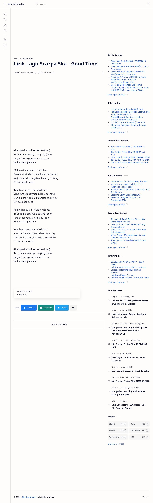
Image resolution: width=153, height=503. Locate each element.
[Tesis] (137, 387)
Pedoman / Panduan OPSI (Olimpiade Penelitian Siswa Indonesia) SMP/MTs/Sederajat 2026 (128, 80)
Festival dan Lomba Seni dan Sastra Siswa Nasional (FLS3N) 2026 (130, 113)
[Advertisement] (59, 32)
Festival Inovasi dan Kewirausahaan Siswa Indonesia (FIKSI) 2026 (127, 118)
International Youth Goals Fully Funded (129, 181)
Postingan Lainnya (116, 94)
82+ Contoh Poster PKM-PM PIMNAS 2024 (130, 160)
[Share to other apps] (73, 308)
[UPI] (139, 437)
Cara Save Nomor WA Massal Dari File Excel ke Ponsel (128, 406)
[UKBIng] (126, 296)
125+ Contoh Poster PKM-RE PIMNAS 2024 (130, 157)
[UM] (132, 296)
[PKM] (138, 340)
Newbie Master (16, 4)
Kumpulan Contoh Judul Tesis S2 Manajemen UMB (128, 393)
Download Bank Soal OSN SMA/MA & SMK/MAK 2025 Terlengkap (128, 73)
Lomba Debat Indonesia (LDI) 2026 (127, 109)
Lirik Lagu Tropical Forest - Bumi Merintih (128, 359)
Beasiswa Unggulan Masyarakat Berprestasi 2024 (125, 198)
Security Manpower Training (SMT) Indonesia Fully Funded (127, 185)
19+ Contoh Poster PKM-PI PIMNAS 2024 (129, 162)
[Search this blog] (57, 4)
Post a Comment (59, 324)
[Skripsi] (118, 424)
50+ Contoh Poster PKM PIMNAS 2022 (130, 381)
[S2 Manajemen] (128, 387)
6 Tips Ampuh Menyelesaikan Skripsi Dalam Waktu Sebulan (128, 236)
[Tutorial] (123, 401)
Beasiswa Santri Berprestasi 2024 (126, 194)
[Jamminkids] (127, 310)
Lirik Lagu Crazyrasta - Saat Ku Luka (130, 370)
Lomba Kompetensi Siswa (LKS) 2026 (128, 122)
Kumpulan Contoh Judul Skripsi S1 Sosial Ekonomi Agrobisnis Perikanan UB (129, 330)
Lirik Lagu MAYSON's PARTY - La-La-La (128, 267)
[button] (148, 4)
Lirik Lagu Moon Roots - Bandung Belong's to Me (128, 316)
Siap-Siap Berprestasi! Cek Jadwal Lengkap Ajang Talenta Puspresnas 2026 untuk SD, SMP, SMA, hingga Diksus (129, 87)
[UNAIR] (118, 430)
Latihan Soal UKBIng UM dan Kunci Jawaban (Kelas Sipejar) (129, 302)
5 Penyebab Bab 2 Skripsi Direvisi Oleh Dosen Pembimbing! (129, 220)
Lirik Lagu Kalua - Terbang (123, 275)
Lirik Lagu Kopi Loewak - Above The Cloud (130, 277)
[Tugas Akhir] (118, 437)
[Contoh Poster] (129, 340)
